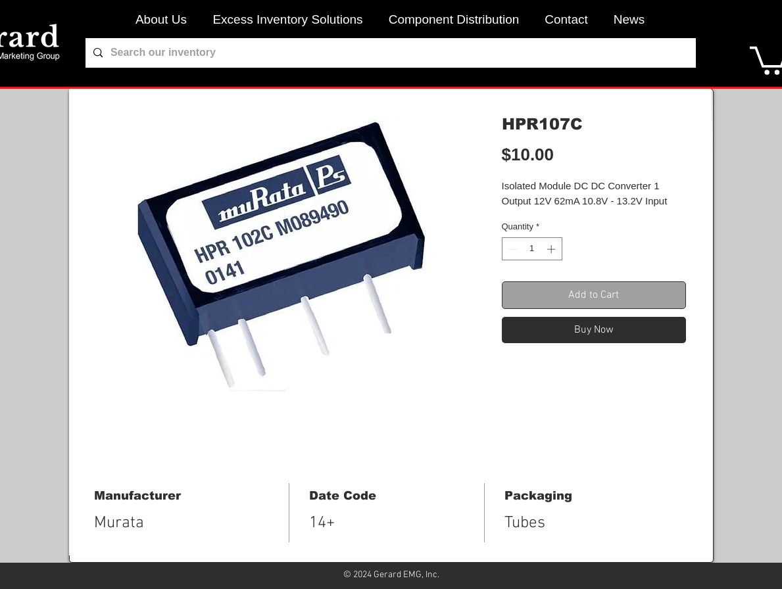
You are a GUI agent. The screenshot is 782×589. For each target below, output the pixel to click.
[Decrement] (512, 249)
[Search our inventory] (389, 53)
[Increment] (552, 249)
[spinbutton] (532, 249)
